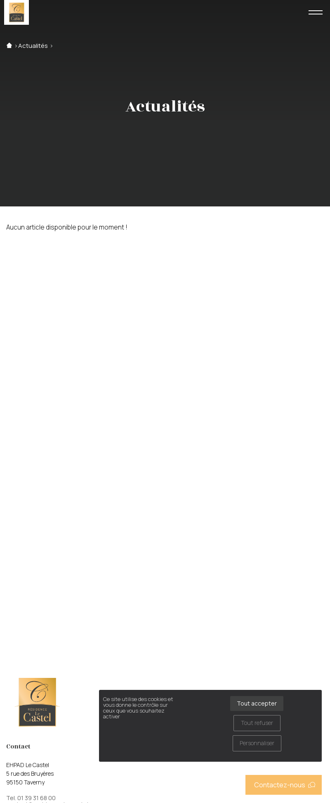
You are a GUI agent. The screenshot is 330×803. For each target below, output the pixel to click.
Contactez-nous (284, 784)
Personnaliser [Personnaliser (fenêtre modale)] (257, 743)
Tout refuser (257, 723)
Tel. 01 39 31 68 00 (31, 798)
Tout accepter (257, 703)
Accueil (9, 45)
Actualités (33, 45)
